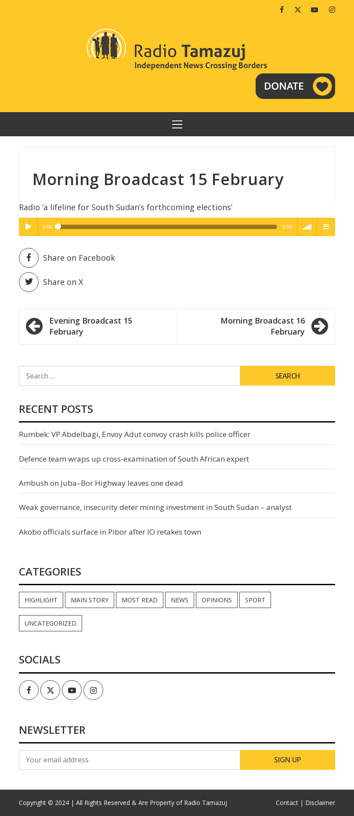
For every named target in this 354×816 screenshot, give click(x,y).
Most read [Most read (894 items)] (140, 600)
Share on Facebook (67, 258)
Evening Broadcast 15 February (90, 326)
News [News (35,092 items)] (179, 600)
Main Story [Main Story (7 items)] (89, 600)
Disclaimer (320, 802)
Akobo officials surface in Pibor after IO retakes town (110, 532)
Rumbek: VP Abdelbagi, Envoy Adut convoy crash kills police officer (134, 434)
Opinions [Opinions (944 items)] (217, 600)
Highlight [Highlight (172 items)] (41, 600)
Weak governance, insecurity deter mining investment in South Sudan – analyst (155, 507)
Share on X (51, 282)
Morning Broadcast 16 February (262, 326)
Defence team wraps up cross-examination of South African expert (134, 459)
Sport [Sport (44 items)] (255, 600)
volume (307, 227)
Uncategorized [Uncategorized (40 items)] (50, 623)
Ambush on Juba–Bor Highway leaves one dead (101, 483)
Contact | (289, 802)
